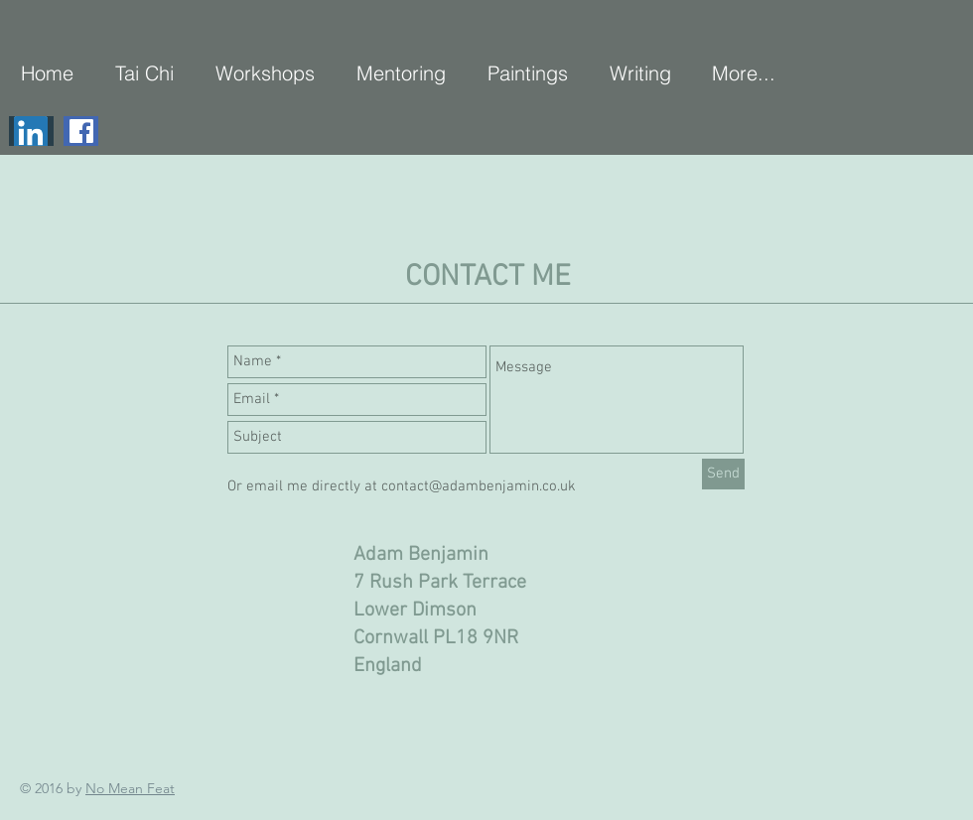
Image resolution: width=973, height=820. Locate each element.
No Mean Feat (130, 788)
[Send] (723, 474)
